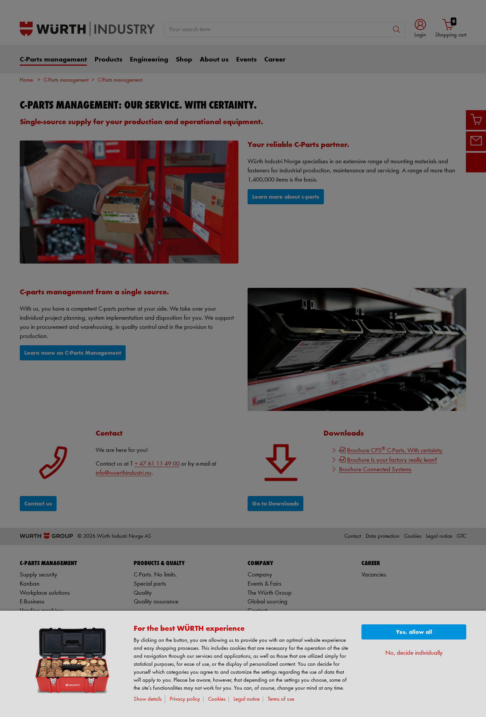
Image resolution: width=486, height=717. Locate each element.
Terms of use (281, 699)
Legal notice (247, 699)
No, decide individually (414, 653)
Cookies (217, 699)
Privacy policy (185, 699)
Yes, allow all (414, 632)
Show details (148, 699)
